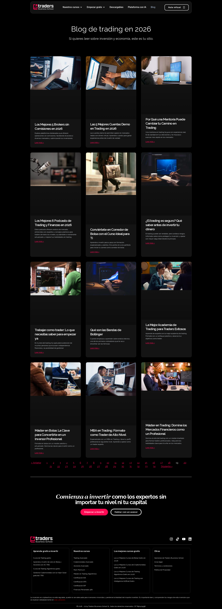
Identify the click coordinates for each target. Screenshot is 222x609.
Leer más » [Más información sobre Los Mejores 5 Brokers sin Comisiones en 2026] (39, 143)
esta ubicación (59, 600)
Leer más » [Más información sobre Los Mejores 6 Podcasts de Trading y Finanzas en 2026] (39, 242)
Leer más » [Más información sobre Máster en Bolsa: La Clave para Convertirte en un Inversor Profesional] (39, 453)
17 (161, 463)
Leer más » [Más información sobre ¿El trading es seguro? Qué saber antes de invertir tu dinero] (150, 243)
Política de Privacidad (162, 570)
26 (90, 467)
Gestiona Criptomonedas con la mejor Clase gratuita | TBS (49, 574)
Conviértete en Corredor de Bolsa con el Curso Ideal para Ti (109, 234)
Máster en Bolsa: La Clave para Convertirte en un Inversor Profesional (52, 435)
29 (114, 467)
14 (138, 463)
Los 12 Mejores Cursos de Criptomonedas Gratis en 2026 (130, 566)
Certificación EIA (80, 578)
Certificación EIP (80, 586)
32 (138, 467)
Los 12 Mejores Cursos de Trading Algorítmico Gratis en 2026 (127, 573)
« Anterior (36, 463)
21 (51, 467)
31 (130, 467)
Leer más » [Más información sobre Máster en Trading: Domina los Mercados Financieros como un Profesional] (150, 448)
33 (146, 467)
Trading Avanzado (80, 558)
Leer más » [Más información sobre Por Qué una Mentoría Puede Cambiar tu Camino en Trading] (150, 142)
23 (66, 467)
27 (98, 467)
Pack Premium (79, 570)
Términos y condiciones (163, 566)
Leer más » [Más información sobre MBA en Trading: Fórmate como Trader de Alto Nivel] (94, 449)
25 (82, 467)
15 (146, 463)
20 (185, 463)
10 (108, 463)
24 (74, 467)
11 (116, 463)
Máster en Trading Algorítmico (85, 574)
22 (58, 467)
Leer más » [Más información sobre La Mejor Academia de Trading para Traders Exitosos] (150, 343)
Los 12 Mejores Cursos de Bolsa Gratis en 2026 (130, 559)
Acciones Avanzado (81, 566)
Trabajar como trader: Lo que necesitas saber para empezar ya (55, 334)
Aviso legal (158, 562)
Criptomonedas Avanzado (83, 562)
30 (122, 467)
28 (106, 467)
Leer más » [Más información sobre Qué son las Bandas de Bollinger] (94, 348)
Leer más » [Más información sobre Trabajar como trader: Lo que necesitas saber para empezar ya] (39, 353)
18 (169, 463)
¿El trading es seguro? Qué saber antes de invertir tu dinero (164, 225)
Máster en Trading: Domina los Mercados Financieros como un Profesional (166, 430)
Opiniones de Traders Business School (168, 558)
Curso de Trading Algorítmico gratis (46, 569)
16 (154, 463)
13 (131, 463)
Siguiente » (166, 467)
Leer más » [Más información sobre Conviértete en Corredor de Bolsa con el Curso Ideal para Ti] (94, 252)
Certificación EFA (80, 582)
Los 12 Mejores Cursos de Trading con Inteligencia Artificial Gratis (128, 579)
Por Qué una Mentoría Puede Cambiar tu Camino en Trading (165, 123)
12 (123, 463)
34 (154, 467)
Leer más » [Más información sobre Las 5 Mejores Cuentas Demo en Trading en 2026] (94, 142)
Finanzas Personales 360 (83, 590)
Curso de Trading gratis (42, 558)
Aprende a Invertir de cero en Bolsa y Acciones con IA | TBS (47, 563)
